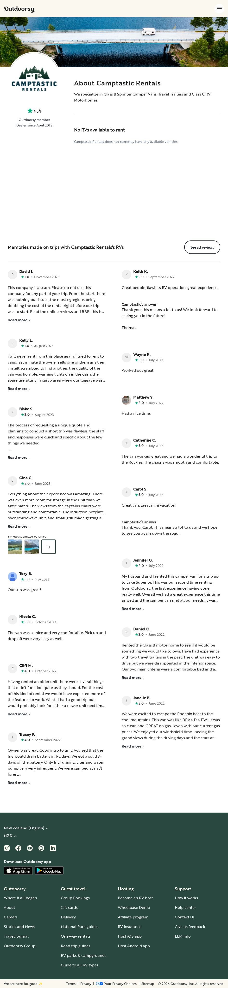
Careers (11, 917)
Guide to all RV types (79, 965)
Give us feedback (190, 926)
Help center (185, 907)
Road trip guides (75, 946)
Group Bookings (75, 898)
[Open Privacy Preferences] (116, 983)
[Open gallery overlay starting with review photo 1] (15, 546)
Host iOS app (130, 936)
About (9, 907)
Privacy (85, 983)
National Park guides (79, 926)
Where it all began (20, 898)
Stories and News (19, 926)
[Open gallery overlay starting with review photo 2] (32, 546)
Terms (71, 983)
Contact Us (185, 917)
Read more (19, 320)
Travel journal (16, 936)
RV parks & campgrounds (83, 955)
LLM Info (183, 936)
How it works (186, 898)
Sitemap (147, 983)
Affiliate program (133, 917)
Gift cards (69, 907)
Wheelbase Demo (134, 907)
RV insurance (129, 926)
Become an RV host (135, 898)
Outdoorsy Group (19, 946)
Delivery (68, 917)
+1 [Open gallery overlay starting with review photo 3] (48, 547)
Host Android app (134, 946)
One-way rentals (75, 936)
